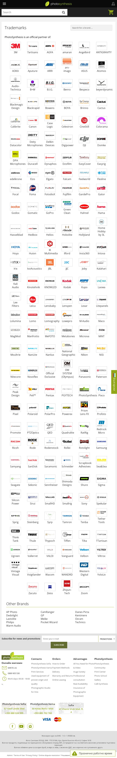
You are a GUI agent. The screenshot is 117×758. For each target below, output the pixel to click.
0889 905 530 (11, 673)
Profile (113, 3)
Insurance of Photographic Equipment (79, 691)
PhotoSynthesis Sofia (41, 663)
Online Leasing (59, 679)
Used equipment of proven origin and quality (40, 679)
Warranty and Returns (62, 675)
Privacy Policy (31, 755)
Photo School (100, 675)
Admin (9, 755)
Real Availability (80, 683)
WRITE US (9, 668)
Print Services (37, 671)
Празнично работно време (95, 753)
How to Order (58, 663)
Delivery (56, 671)
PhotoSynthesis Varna (41, 667)
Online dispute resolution (49, 755)
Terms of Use (19, 755)
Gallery (97, 679)
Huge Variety (79, 671)
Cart (111, 10)
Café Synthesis (101, 683)
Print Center (100, 671)
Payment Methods (61, 667)
